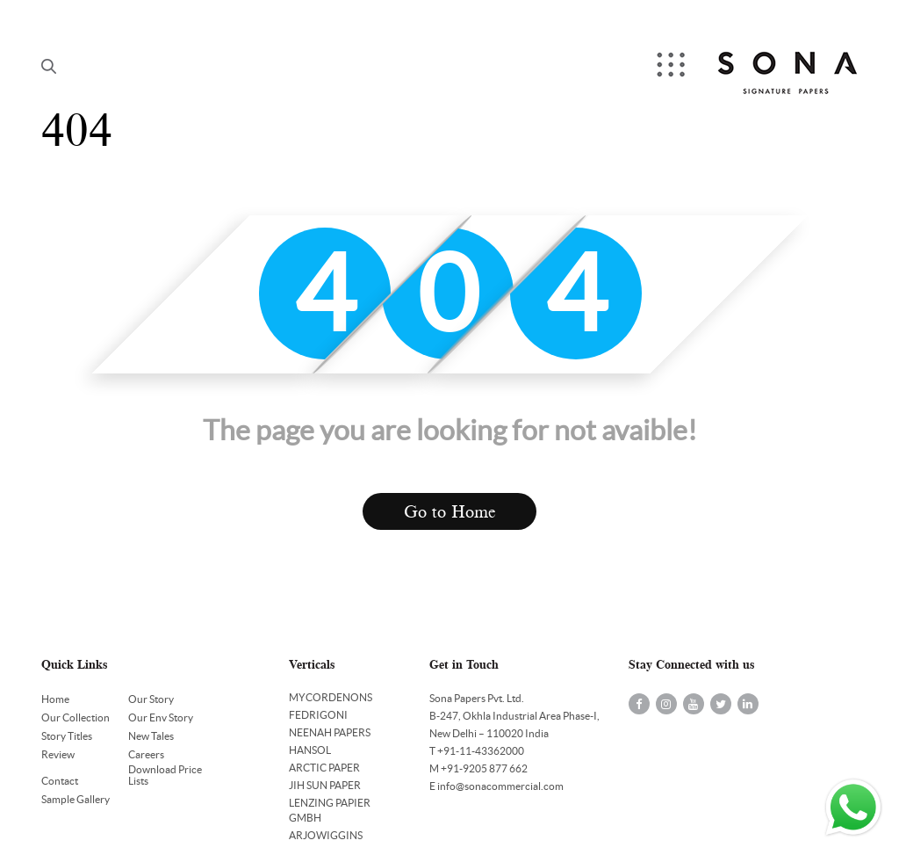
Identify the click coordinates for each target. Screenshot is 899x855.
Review (58, 754)
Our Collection (75, 717)
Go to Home (450, 512)
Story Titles (66, 736)
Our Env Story (160, 717)
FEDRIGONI (318, 715)
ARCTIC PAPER (324, 767)
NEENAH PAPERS (329, 732)
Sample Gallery (75, 799)
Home (55, 699)
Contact (59, 780)
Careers (146, 754)
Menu (672, 66)
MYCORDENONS (330, 697)
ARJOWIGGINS (326, 835)
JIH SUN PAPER (325, 785)
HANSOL (310, 750)
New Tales (151, 736)
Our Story (151, 699)
